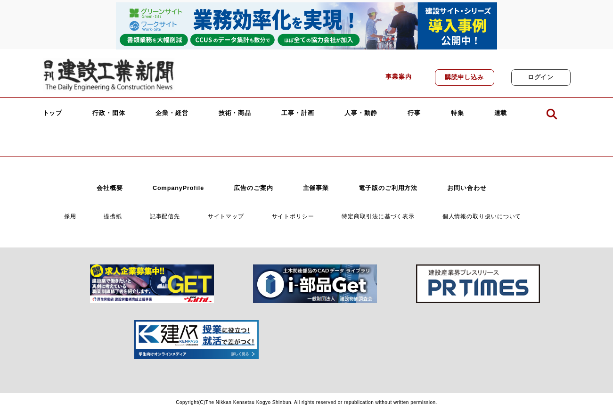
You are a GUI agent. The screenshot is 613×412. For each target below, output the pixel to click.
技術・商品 (235, 113)
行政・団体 (108, 113)
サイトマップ (226, 216)
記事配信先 (165, 216)
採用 (70, 216)
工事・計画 (297, 113)
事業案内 (398, 77)
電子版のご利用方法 (388, 188)
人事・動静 (360, 113)
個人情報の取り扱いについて (482, 216)
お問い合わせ (466, 188)
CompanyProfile (178, 188)
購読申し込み (464, 77)
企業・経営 (171, 113)
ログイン (541, 77)
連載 (500, 113)
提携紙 (113, 216)
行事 (414, 113)
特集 (457, 113)
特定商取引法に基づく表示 (378, 216)
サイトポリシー (293, 216)
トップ (53, 113)
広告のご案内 (253, 188)
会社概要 (110, 188)
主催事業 (316, 188)
